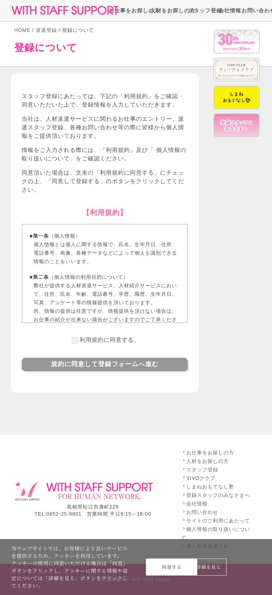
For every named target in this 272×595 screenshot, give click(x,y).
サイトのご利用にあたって (215, 520)
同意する (172, 566)
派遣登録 (46, 30)
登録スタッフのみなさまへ (215, 495)
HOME (22, 30)
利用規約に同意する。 (110, 340)
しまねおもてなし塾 (207, 486)
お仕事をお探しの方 (125, 10)
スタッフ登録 (199, 10)
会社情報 (226, 10)
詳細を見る (208, 566)
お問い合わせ (253, 10)
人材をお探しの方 (165, 10)
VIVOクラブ (198, 478)
